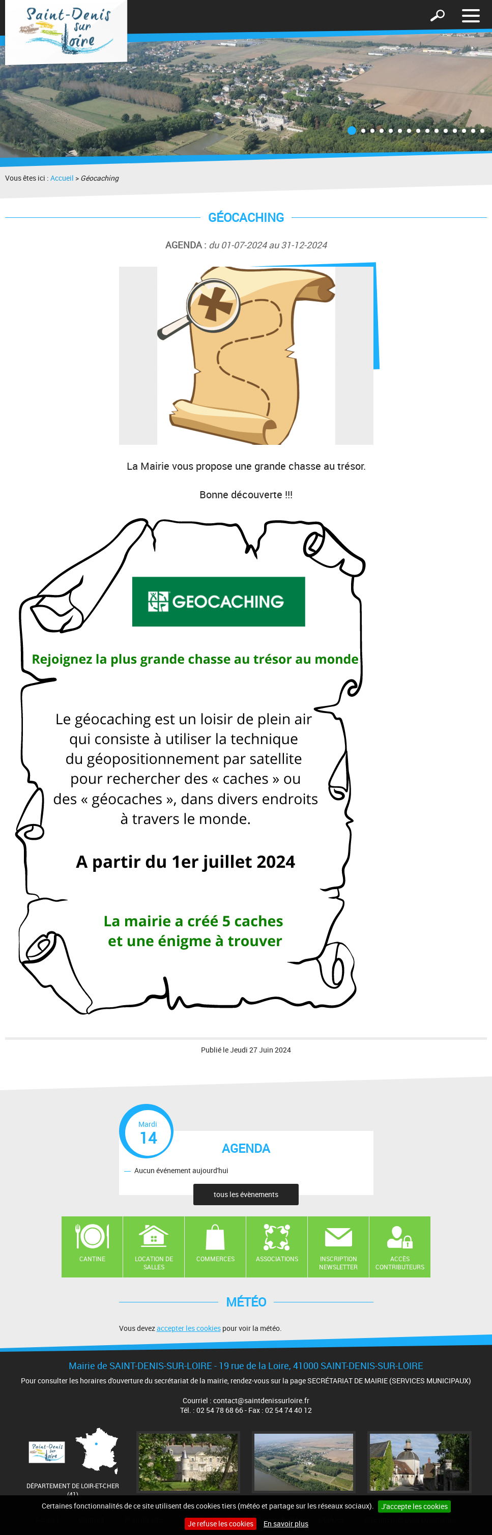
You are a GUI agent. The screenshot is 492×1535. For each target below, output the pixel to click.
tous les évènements (246, 1194)
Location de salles (154, 1263)
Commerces (215, 1259)
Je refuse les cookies (220, 1523)
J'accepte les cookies (414, 1506)
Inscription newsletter (338, 1263)
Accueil (62, 178)
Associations (277, 1259)
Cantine (92, 1259)
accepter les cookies (189, 1328)
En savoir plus (286, 1523)
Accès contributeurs (399, 1263)
